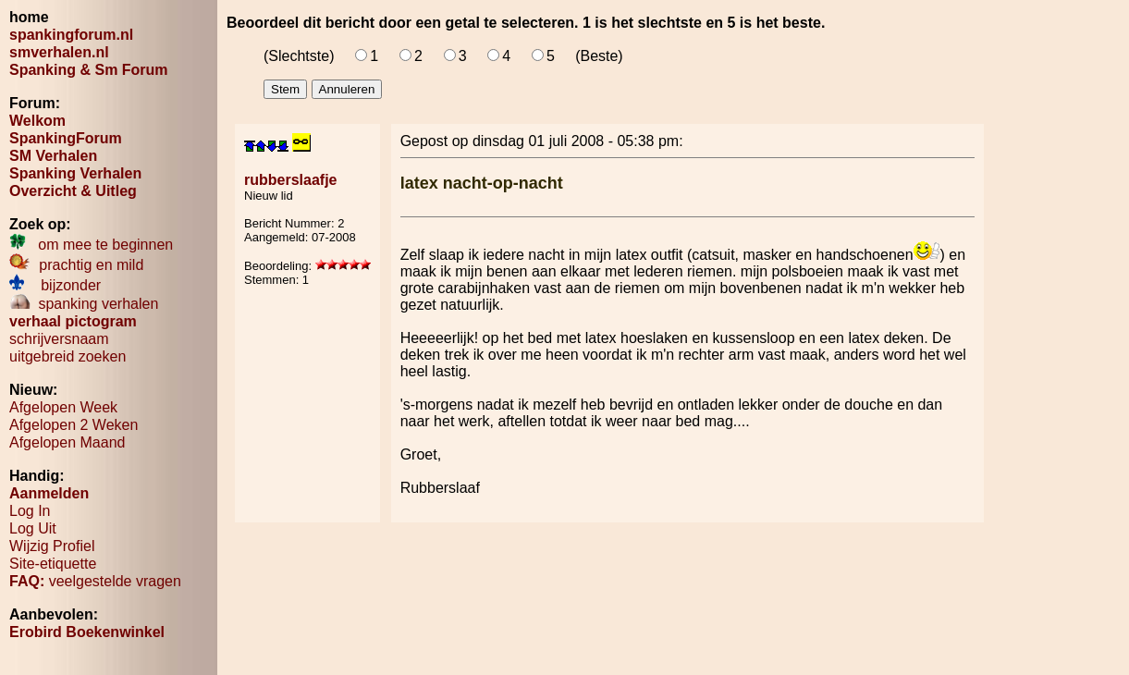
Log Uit (32, 528)
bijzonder (55, 285)
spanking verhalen (83, 304)
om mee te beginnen (91, 244)
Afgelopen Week (63, 407)
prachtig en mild (76, 265)
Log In (29, 511)
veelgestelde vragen (95, 581)
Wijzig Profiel (51, 546)
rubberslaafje (290, 180)
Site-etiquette (52, 563)
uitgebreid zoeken (67, 356)
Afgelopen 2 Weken (73, 425)
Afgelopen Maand (67, 442)
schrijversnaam (59, 339)
